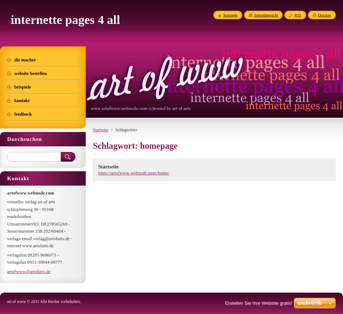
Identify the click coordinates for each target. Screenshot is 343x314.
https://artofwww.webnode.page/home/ (133, 173)
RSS (297, 15)
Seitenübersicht (266, 15)
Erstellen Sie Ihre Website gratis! (258, 303)
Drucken (324, 15)
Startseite (100, 130)
